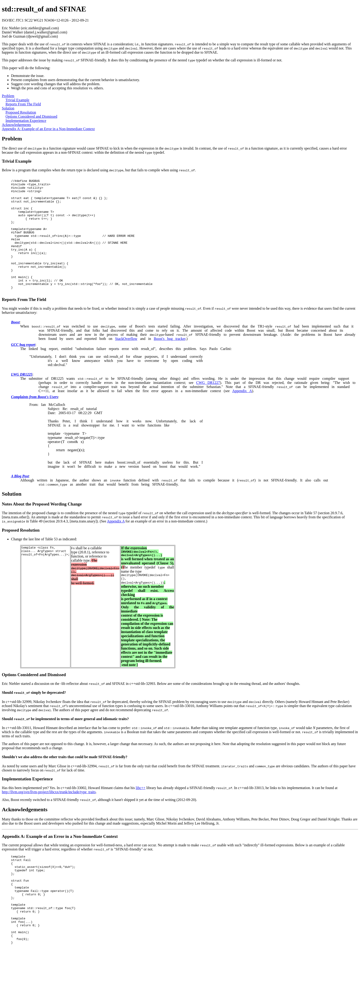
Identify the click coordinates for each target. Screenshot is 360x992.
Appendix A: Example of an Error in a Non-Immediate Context (48, 129)
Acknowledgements (16, 125)
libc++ (140, 814)
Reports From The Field (23, 104)
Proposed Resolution (21, 112)
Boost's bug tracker (170, 362)
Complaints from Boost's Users (34, 420)
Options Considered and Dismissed (31, 116)
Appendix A (242, 414)
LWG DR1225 (21, 398)
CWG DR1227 (208, 406)
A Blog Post (20, 499)
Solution (8, 108)
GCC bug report (23, 368)
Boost (15, 345)
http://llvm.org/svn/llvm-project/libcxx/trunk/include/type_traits (49, 818)
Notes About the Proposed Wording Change (42, 527)
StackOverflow (126, 362)
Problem (8, 96)
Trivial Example (17, 100)
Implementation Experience (26, 121)
